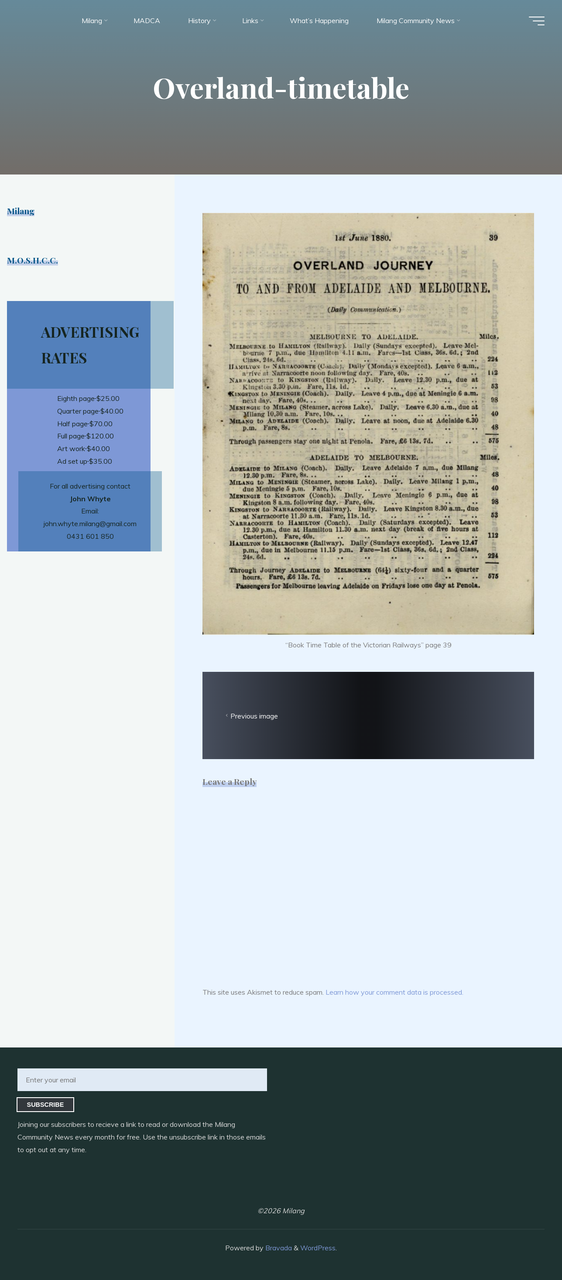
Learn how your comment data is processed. (394, 992)
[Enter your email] (142, 1079)
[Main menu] (537, 21)
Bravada (278, 1247)
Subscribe (45, 1104)
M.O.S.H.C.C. (32, 260)
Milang (20, 210)
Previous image (250, 716)
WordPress (318, 1247)
